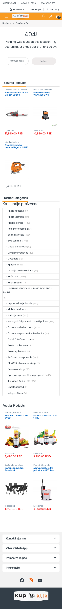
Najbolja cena (12, 315)
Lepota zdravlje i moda (17, 303)
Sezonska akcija (14, 369)
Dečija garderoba (15, 246)
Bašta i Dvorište (13, 234)
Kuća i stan (11, 276)
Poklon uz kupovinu (16, 345)
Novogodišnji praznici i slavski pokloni (25, 321)
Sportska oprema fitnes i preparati (23, 375)
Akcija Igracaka (13, 210)
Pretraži (44, 61)
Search (44, 16)
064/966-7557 (48, 3)
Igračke (9, 264)
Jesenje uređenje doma (18, 270)
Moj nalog (53, 9)
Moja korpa (35, 9)
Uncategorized (13, 387)
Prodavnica (16, 9)
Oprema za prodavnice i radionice (23, 333)
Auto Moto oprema (15, 228)
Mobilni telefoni (13, 309)
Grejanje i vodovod (15, 252)
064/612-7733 (28, 3)
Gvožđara (10, 258)
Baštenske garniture (14, 465)
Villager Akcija (13, 393)
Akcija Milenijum (13, 216)
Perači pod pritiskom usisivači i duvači (42, 91)
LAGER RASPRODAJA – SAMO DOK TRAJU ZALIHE (28, 290)
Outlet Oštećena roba (17, 339)
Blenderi (8, 412)
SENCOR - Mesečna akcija (19, 363)
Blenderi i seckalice (13, 413)
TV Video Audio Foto (16, 381)
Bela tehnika (12, 240)
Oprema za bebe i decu (18, 327)
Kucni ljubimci (12, 282)
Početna (6, 23)
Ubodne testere (12, 142)
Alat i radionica (13, 222)
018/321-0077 (9, 3)
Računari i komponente (17, 357)
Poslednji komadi (14, 351)
